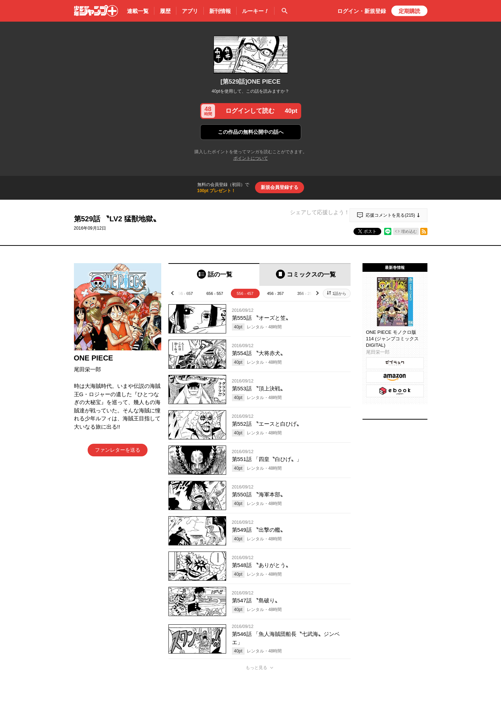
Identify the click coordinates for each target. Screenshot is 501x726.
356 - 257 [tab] (305, 293)
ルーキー (255, 11)
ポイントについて (250, 158)
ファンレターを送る (117, 450)
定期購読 (409, 11)
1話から (339, 293)
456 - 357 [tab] (275, 293)
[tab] (214, 274)
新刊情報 (220, 11)
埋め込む (409, 231)
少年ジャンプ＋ (96, 11)
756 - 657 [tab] (184, 293)
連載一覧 (138, 11)
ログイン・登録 (361, 11)
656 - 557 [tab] (214, 293)
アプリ (190, 11)
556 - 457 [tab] (245, 293)
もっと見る (256, 667)
